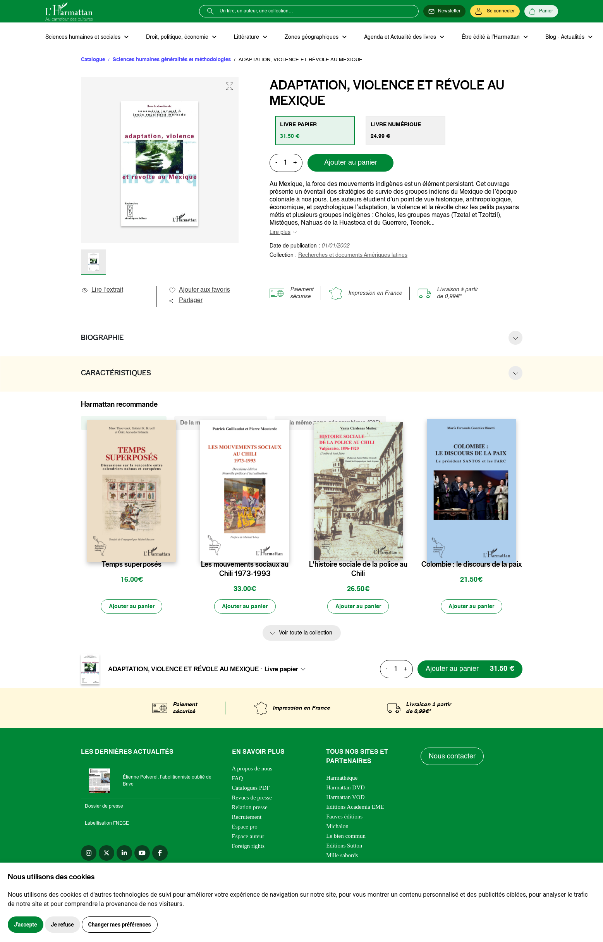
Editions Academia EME (355, 807)
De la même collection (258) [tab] (124, 423)
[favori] (171, 549)
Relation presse (250, 807)
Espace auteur (248, 837)
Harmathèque (341, 778)
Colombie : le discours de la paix (471, 564)
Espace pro (245, 827)
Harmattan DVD (345, 788)
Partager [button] (185, 301)
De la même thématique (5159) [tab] (220, 423)
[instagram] (88, 853)
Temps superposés (131, 564)
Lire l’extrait (102, 290)
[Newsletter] (444, 11)
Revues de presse (252, 798)
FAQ (237, 778)
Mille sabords (342, 856)
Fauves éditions (344, 817)
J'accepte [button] (25, 924)
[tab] (315, 130)
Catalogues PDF (251, 788)
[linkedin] (124, 853)
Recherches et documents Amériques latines (352, 255)
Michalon (337, 826)
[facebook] (160, 853)
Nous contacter (452, 756)
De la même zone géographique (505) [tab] (330, 423)
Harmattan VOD (345, 797)
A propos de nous (252, 769)
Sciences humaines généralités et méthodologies (172, 59)
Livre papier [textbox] (281, 669)
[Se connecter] (495, 11)
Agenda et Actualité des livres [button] (399, 37)
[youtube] (142, 853)
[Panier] (541, 11)
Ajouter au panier (350, 163)
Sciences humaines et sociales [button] (83, 37)
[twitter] (106, 853)
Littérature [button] (246, 37)
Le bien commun (346, 836)
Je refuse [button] (62, 924)
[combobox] (287, 669)
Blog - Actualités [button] (563, 37)
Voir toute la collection (305, 633)
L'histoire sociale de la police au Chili (358, 569)
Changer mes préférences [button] (119, 924)
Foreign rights (248, 846)
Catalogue (93, 59)
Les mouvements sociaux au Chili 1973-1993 (245, 569)
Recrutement (247, 817)
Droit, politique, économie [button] (178, 37)
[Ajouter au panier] (132, 607)
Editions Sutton (344, 846)
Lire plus (280, 232)
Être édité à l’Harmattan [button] (489, 37)
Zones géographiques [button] (311, 37)
